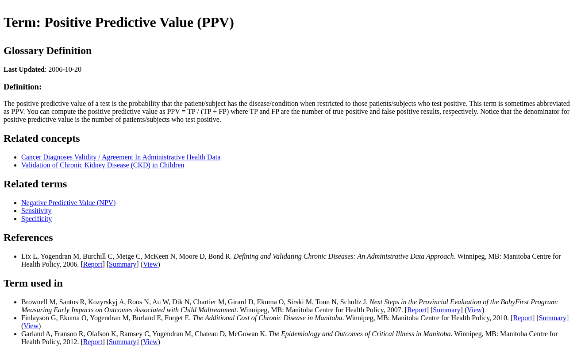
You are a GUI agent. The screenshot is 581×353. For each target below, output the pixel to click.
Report (93, 264)
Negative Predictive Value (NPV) (68, 202)
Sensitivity (36, 210)
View (150, 264)
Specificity (36, 218)
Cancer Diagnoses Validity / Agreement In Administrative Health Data (120, 157)
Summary (122, 264)
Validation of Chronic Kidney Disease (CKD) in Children (102, 165)
